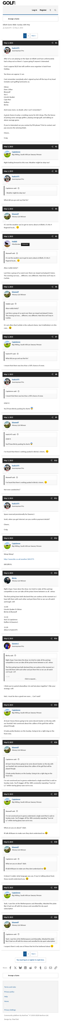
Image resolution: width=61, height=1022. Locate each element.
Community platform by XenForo (26, 1015)
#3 (56, 171)
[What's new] (50, 10)
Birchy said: (9, 656)
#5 (56, 236)
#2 (56, 147)
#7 (56, 337)
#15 (55, 705)
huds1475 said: (11, 354)
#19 (55, 888)
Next (33, 36)
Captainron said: (11, 188)
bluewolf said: (10, 253)
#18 (55, 842)
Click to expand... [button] (30, 679)
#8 (56, 374)
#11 (55, 498)
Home (6, 1001)
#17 (55, 794)
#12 (55, 538)
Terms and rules (10, 987)
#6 (56, 287)
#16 (55, 742)
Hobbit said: (10, 304)
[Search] (55, 10)
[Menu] (6, 10)
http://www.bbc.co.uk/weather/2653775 (19, 559)
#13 (55, 573)
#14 (55, 638)
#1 (56, 43)
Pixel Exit (15, 1019)
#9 (56, 417)
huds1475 (8, 28)
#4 (56, 209)
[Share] (52, 43)
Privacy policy (9, 992)
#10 (55, 460)
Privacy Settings (10, 1010)
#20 (55, 917)
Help (6, 996)
